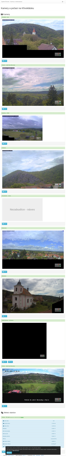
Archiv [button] (4, 60)
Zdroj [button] (10, 361)
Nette (34, 455)
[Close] (59, 447)
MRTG (42, 455)
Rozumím (9, 452)
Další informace (15, 450)
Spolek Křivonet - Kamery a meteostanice (11, 1)
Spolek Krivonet (10, 455)
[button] (63, 1)
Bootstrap (38, 455)
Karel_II (24, 455)
